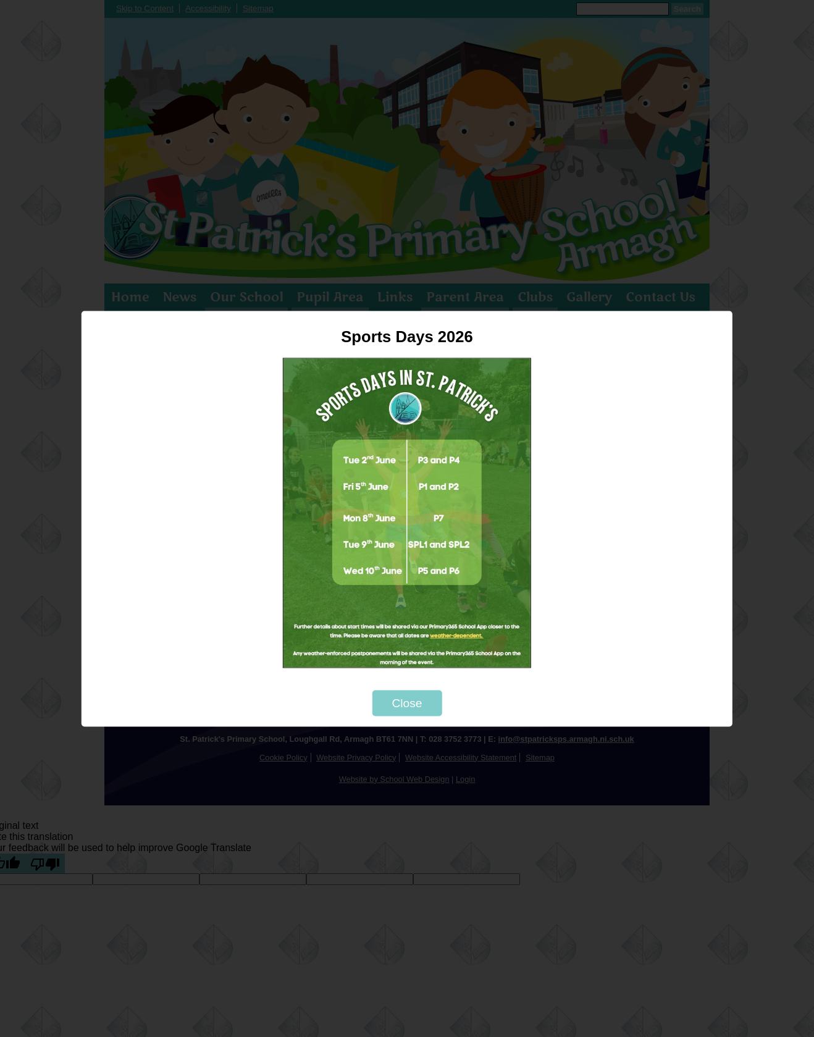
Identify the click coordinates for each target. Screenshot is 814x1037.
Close (407, 702)
